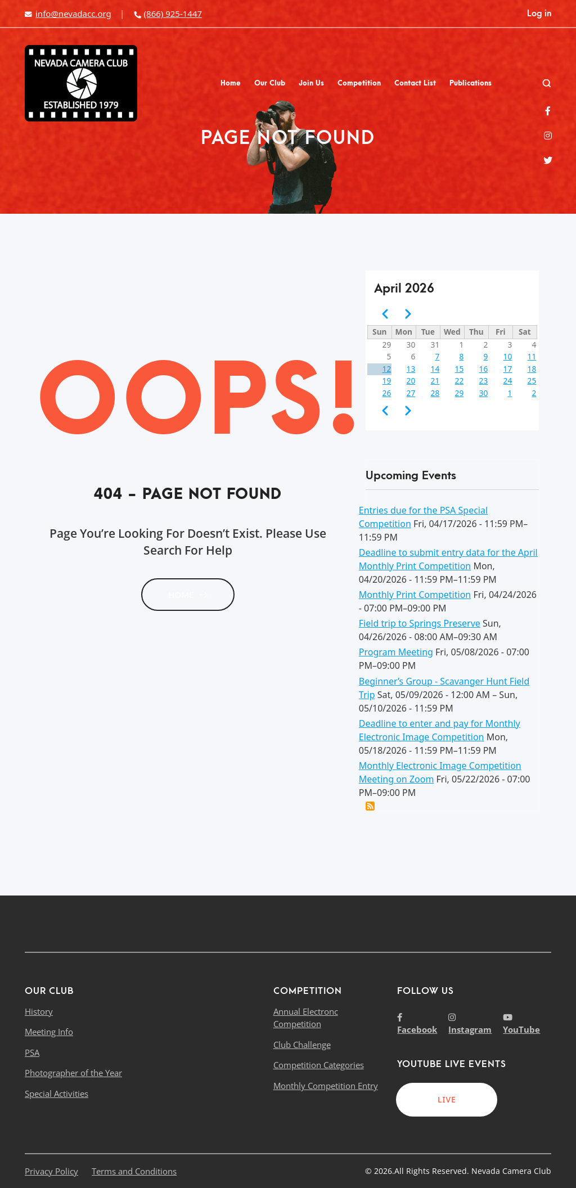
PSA (32, 1052)
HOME (188, 594)
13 (411, 368)
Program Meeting (396, 652)
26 (387, 393)
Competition (359, 83)
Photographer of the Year (73, 1072)
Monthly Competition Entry (325, 1085)
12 (387, 368)
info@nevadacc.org (68, 13)
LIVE (447, 1099)
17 (507, 368)
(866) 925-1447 (167, 13)
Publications (470, 83)
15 (459, 368)
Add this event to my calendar (370, 806)
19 (387, 380)
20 (411, 380)
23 (483, 380)
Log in (539, 13)
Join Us (311, 83)
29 (459, 393)
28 (435, 393)
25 (532, 380)
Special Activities (56, 1093)
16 (483, 368)
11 (532, 356)
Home (230, 83)
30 (483, 393)
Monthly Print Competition (415, 594)
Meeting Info (49, 1031)
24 (507, 380)
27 (411, 393)
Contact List (415, 83)
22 (459, 380)
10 (507, 356)
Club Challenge (302, 1044)
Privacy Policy (51, 1171)
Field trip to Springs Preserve (419, 623)
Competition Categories (318, 1064)
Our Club (269, 83)
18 (532, 368)
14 (435, 368)
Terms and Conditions (134, 1171)
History (39, 1011)
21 (435, 380)
